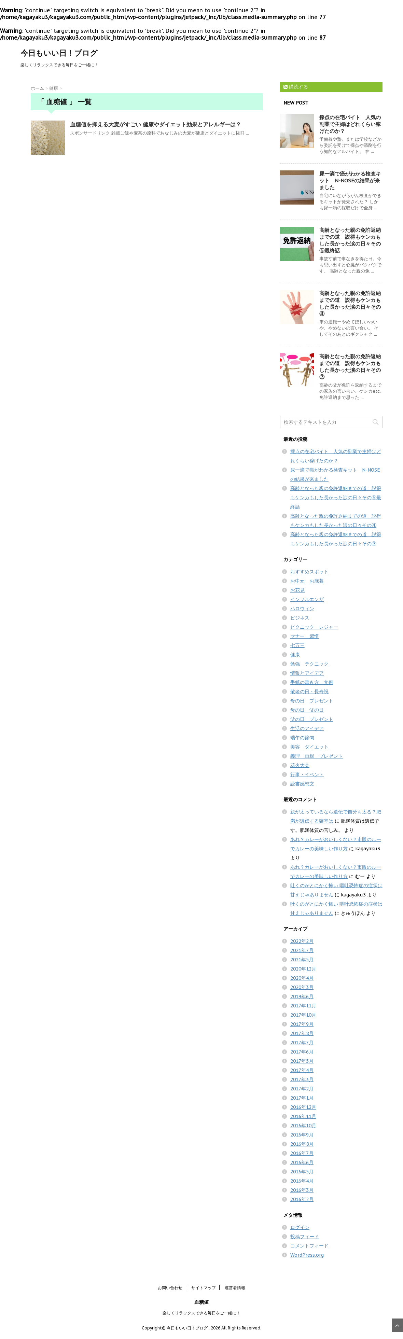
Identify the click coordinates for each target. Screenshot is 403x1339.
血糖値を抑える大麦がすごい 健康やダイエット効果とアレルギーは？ (155, 124)
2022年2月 (302, 941)
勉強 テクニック (309, 664)
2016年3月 (302, 1190)
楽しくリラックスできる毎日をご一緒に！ (201, 1312)
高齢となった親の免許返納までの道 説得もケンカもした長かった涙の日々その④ (350, 303)
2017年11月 (303, 1006)
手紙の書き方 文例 (311, 682)
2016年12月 (303, 1107)
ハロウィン (302, 608)
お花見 (297, 590)
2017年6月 (302, 1052)
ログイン (299, 1227)
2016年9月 (302, 1135)
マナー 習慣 (304, 636)
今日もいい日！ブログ (59, 53)
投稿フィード (304, 1236)
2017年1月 (302, 1098)
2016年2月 (302, 1199)
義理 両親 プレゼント (316, 756)
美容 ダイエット (309, 747)
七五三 (297, 645)
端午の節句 (302, 738)
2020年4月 (302, 978)
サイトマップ (203, 1287)
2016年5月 (302, 1172)
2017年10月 (303, 1015)
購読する (295, 87)
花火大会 (299, 765)
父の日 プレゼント (311, 719)
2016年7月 (302, 1153)
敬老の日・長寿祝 (309, 691)
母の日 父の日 (307, 710)
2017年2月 (302, 1089)
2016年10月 (303, 1125)
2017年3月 (302, 1079)
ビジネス (299, 618)
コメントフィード (309, 1246)
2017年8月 (302, 1033)
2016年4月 (302, 1181)
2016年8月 (302, 1144)
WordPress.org (307, 1255)
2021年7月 (302, 950)
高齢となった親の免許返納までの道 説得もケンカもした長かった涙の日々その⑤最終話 (350, 240)
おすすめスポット (309, 572)
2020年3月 (302, 987)
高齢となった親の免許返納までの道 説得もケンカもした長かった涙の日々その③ (350, 366)
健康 (295, 655)
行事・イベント (307, 774)
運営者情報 (235, 1287)
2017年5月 (302, 1061)
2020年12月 (303, 969)
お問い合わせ (170, 1287)
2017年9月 (302, 1024)
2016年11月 (303, 1116)
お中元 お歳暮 (307, 581)
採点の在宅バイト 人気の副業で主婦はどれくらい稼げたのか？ (350, 124)
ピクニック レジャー (314, 627)
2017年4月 (302, 1070)
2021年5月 (302, 960)
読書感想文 (302, 784)
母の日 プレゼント (311, 701)
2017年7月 (302, 1043)
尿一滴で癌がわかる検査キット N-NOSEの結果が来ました (350, 180)
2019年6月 (302, 996)
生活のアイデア (307, 728)
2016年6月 (302, 1162)
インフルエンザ (307, 599)
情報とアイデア (307, 673)
